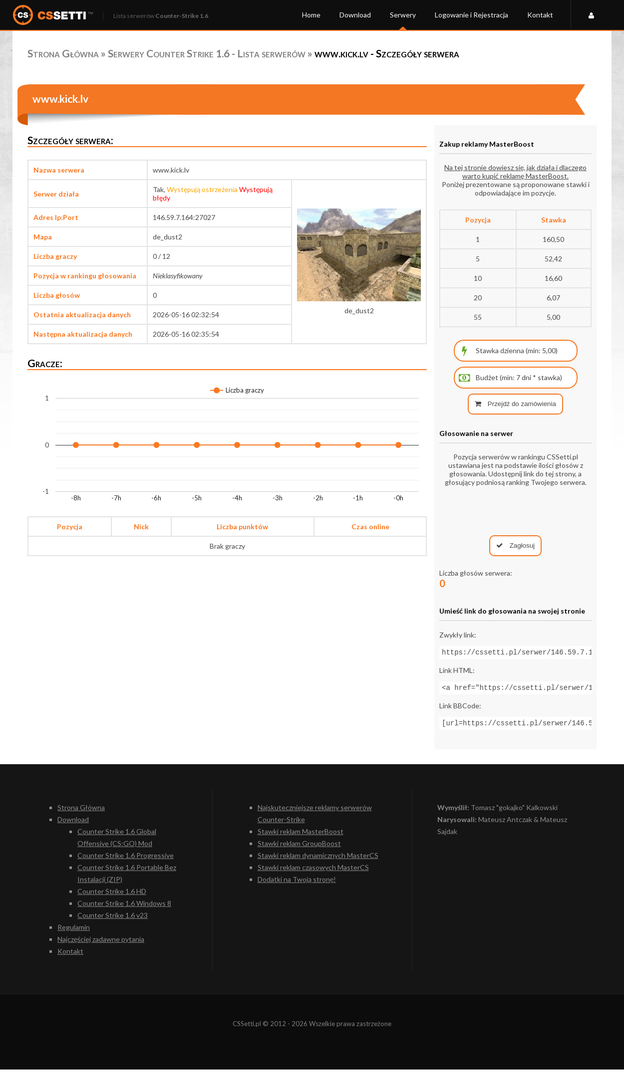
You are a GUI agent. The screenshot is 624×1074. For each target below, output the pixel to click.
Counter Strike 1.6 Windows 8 (124, 907)
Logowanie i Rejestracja (471, 14)
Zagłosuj (515, 545)
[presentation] (516, 510)
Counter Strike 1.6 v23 (112, 919)
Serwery (403, 14)
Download (355, 14)
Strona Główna (63, 53)
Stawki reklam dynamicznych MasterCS (318, 860)
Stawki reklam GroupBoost (299, 848)
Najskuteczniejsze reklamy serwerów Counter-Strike (315, 818)
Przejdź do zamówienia (515, 404)
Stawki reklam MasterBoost (300, 836)
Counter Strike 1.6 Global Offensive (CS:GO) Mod (116, 842)
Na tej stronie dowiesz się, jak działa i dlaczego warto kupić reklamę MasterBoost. (515, 171)
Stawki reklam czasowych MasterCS (313, 871)
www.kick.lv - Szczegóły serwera (386, 53)
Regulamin (73, 931)
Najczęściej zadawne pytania (100, 943)
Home (311, 14)
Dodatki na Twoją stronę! (297, 883)
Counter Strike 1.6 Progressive (125, 860)
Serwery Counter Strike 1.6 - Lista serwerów (207, 53)
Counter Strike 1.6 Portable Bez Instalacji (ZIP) (126, 877)
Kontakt (540, 14)
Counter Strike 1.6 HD (111, 895)
